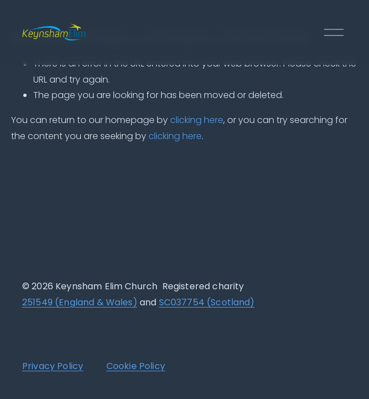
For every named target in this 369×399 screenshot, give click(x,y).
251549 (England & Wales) (79, 303)
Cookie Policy (135, 367)
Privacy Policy (52, 367)
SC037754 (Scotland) (207, 303)
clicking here (196, 120)
